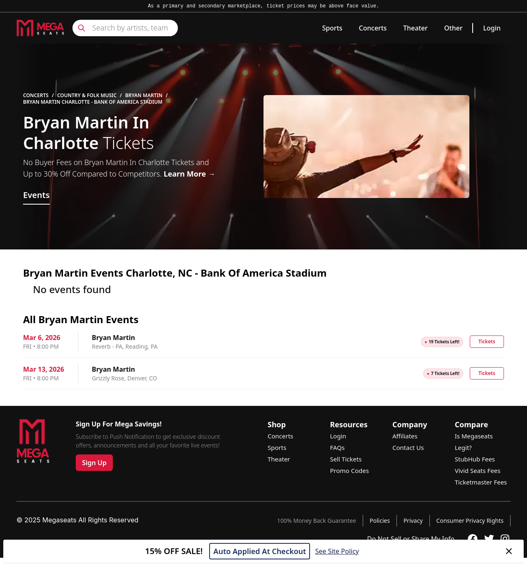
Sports (332, 28)
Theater (415, 28)
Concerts (373, 28)
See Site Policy (337, 551)
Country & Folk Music (87, 95)
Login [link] (492, 28)
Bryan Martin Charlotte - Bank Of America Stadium (93, 102)
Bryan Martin (144, 95)
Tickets (486, 341)
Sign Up (94, 462)
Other (453, 28)
